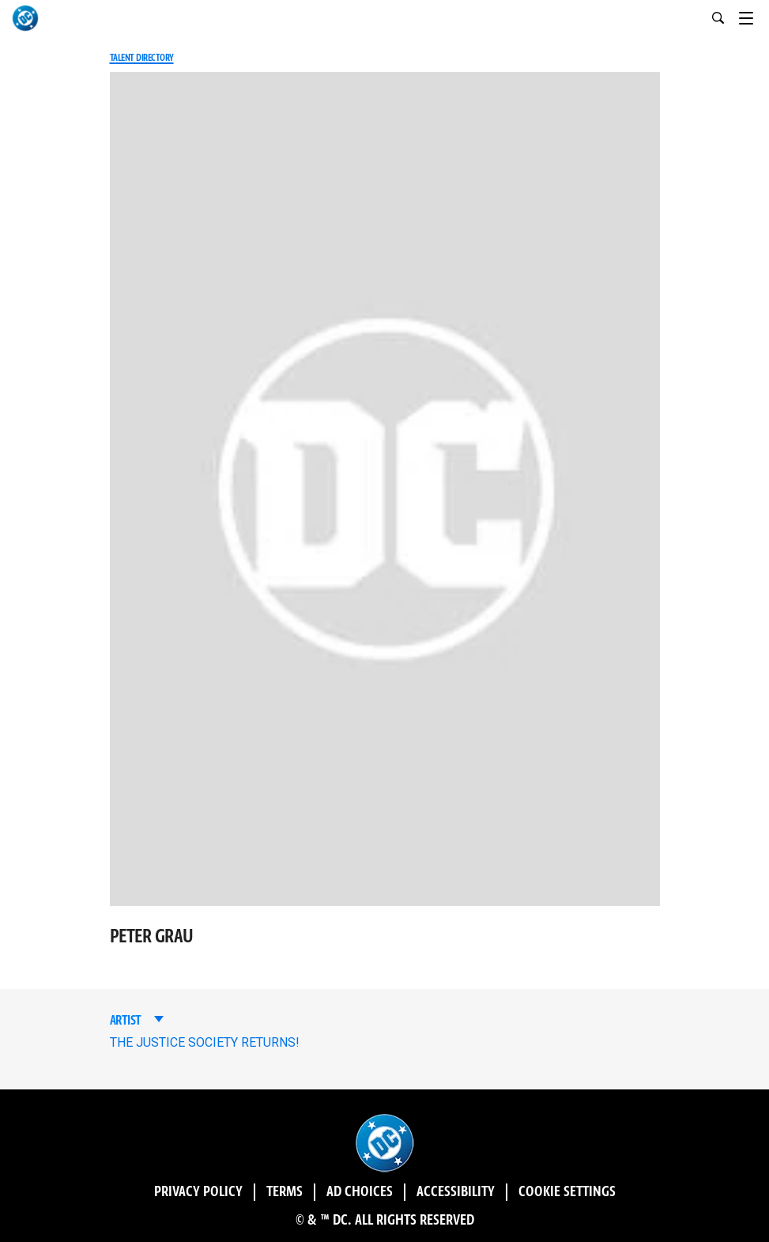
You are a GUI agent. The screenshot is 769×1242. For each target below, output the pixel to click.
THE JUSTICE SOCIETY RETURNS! (205, 1042)
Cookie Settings (567, 1192)
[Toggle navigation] (754, 16)
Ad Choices (359, 1192)
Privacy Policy (198, 1192)
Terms (284, 1192)
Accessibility (456, 1192)
